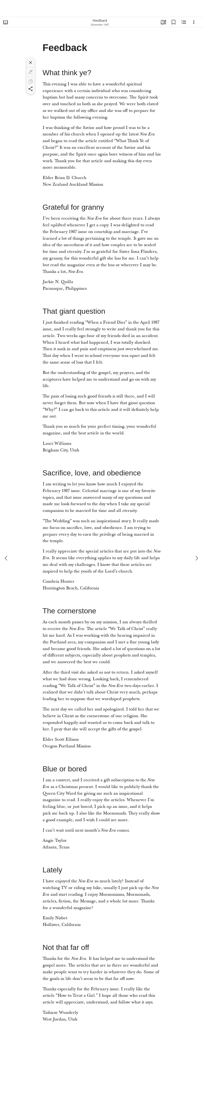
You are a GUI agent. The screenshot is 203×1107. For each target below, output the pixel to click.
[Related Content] (183, 22)
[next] (196, 558)
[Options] (193, 22)
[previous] (6, 558)
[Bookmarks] (173, 22)
